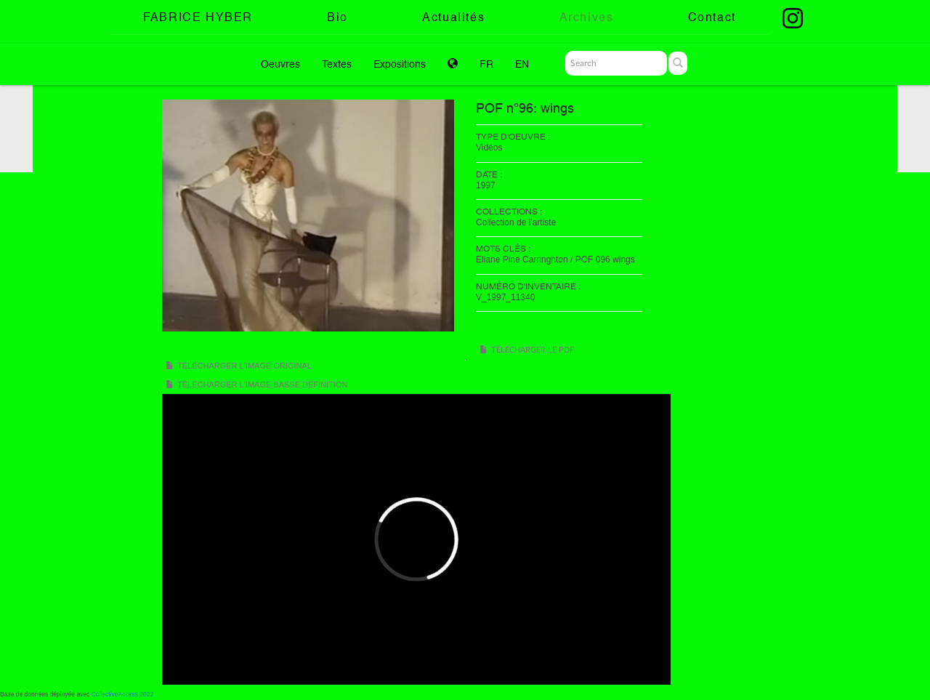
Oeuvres (280, 64)
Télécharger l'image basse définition (262, 384)
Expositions (399, 64)
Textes (337, 64)
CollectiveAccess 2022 (123, 694)
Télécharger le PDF (532, 350)
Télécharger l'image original (244, 365)
